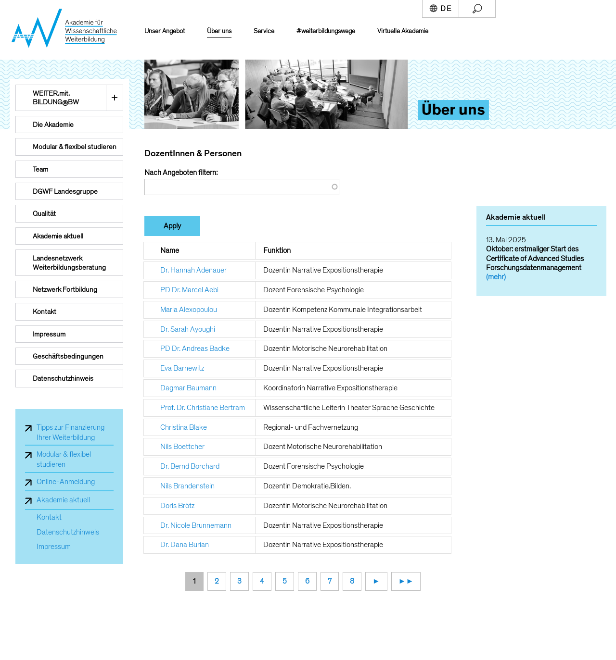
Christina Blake (183, 427)
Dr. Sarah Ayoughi (187, 329)
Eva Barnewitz (182, 368)
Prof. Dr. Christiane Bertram (202, 407)
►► (406, 581)
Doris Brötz (177, 505)
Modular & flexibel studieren (64, 459)
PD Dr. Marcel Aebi (189, 290)
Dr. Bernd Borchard (189, 466)
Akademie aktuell (63, 500)
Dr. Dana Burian (184, 544)
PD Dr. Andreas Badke (195, 348)
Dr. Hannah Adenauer (193, 270)
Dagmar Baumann (188, 388)
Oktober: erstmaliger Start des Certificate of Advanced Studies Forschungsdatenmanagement (535, 258)
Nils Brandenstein (187, 486)
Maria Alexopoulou (188, 309)
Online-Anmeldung (66, 481)
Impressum (54, 547)
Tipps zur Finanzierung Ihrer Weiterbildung (70, 432)
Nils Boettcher (182, 446)
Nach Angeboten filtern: (181, 172)
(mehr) (496, 277)
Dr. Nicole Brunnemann (195, 525)
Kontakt (49, 517)
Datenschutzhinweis (68, 532)
